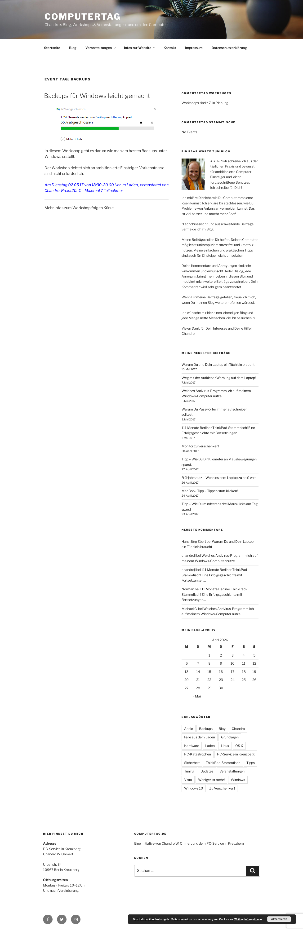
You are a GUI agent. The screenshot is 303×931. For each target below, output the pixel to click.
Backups (206, 729)
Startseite (52, 48)
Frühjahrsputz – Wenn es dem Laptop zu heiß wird (219, 478)
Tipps (250, 763)
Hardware (191, 746)
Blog (72, 48)
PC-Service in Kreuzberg (235, 754)
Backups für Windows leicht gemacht (97, 95)
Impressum (194, 48)
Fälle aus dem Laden (199, 737)
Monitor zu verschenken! (200, 446)
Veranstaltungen (100, 48)
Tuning (189, 771)
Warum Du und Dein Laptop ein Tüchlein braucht (218, 364)
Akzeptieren (279, 919)
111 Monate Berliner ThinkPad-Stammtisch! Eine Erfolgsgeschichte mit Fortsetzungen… (215, 575)
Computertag (83, 16)
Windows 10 (193, 788)
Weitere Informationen (248, 919)
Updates (207, 771)
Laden (210, 746)
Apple (188, 729)
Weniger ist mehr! (211, 780)
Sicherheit (192, 763)
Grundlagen (230, 737)
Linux (225, 746)
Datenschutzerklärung (229, 48)
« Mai (197, 696)
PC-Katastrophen (197, 754)
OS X (239, 746)
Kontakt (170, 48)
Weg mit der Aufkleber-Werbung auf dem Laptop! (219, 378)
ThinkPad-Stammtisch (223, 763)
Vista (188, 780)
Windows (238, 780)
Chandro (238, 729)
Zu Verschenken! (222, 788)
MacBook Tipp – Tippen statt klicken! (210, 491)
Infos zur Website (140, 48)
